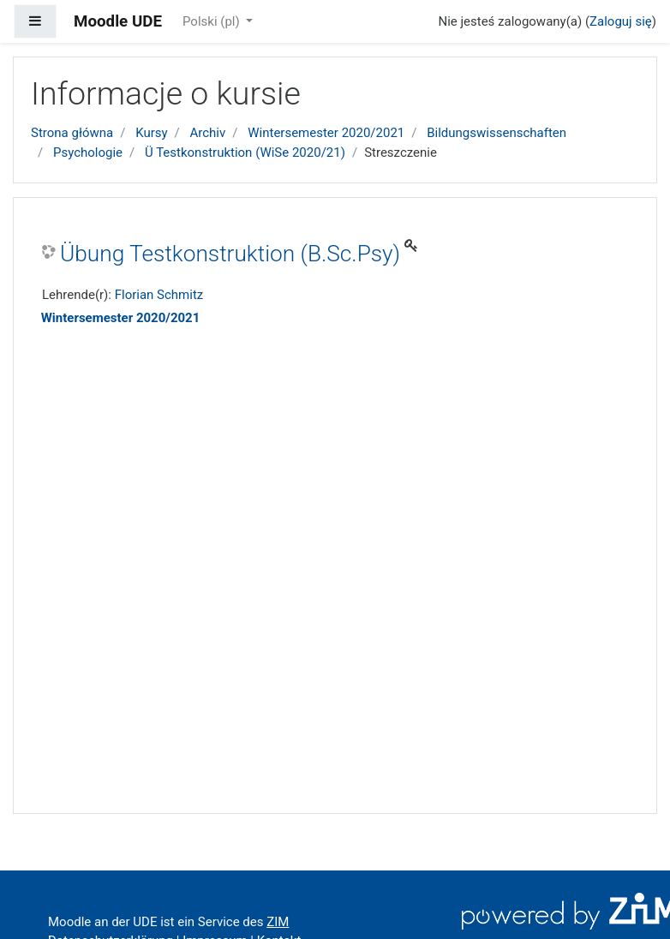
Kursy (151, 133)
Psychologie (88, 152)
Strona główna (72, 133)
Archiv (208, 133)
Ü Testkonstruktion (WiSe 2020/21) (245, 152)
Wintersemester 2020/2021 (326, 133)
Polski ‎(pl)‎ (212, 21)
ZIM (277, 922)
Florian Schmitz (159, 294)
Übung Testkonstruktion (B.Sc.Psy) (230, 253)
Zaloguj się (620, 21)
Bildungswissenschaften (496, 133)
